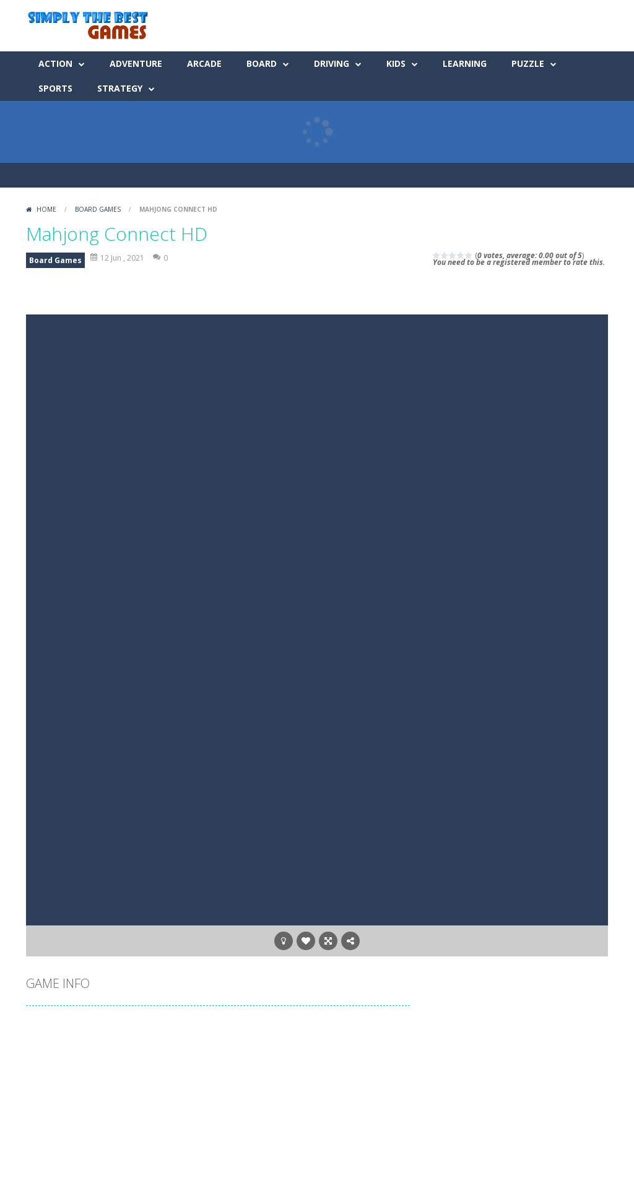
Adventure (136, 63)
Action (55, 63)
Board (261, 63)
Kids (396, 63)
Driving (331, 63)
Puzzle (527, 63)
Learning (465, 63)
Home (46, 209)
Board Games (98, 209)
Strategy (119, 88)
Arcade (204, 63)
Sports (55, 88)
